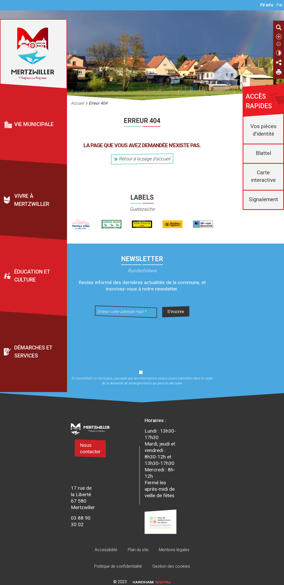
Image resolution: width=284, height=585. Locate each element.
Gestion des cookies (171, 566)
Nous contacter (90, 448)
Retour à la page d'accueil (142, 158)
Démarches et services (33, 352)
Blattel (263, 153)
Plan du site (138, 549)
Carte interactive (263, 176)
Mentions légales (174, 549)
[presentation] (142, 340)
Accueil (77, 103)
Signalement (263, 199)
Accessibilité (106, 549)
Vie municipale (34, 124)
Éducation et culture (32, 276)
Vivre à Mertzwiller (31, 200)
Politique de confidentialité (118, 566)
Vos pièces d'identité (263, 130)
